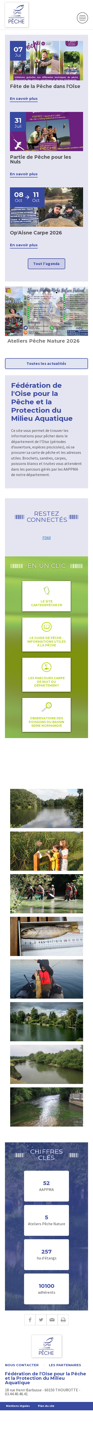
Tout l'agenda (46, 263)
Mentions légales (18, 1406)
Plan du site (46, 1406)
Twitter (40, 1319)
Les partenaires (65, 1365)
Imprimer (63, 1319)
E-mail (52, 1319)
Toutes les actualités (46, 363)
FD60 (46, 537)
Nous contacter (22, 1365)
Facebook (29, 1319)
